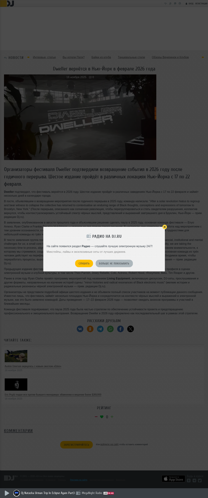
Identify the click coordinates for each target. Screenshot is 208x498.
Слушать (84, 263)
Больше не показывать (114, 263)
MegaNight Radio (92, 493)
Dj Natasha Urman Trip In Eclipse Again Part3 (47, 493)
